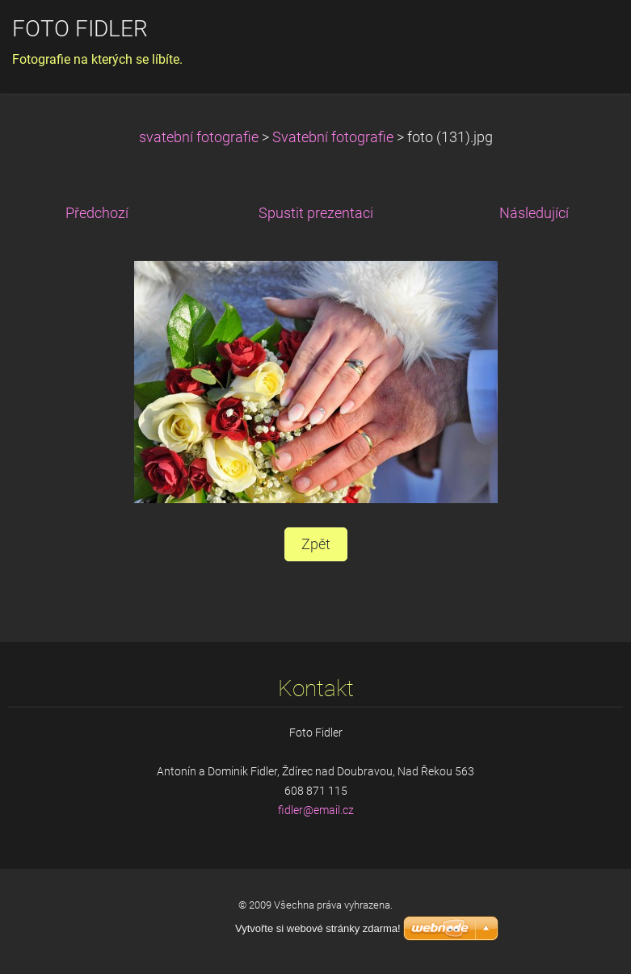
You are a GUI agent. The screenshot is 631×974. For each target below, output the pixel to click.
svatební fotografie (199, 137)
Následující (534, 213)
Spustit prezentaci (316, 213)
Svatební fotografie (332, 137)
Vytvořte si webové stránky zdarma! (318, 928)
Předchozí (96, 213)
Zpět (315, 544)
